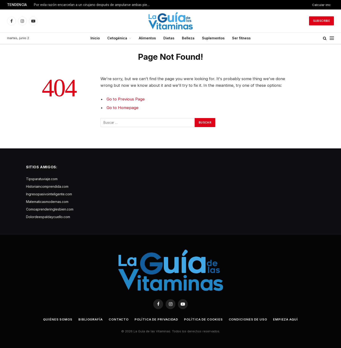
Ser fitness (241, 38)
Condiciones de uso (248, 319)
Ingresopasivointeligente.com (49, 194)
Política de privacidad (156, 319)
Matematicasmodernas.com (47, 202)
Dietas (168, 38)
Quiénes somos (57, 319)
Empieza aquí (285, 319)
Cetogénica (117, 38)
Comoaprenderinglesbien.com (49, 209)
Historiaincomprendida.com (47, 186)
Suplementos (213, 38)
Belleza (188, 38)
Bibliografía (90, 319)
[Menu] (332, 38)
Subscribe (321, 21)
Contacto (119, 319)
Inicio (95, 38)
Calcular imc (321, 5)
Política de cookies (203, 319)
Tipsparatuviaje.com (42, 179)
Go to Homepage (123, 107)
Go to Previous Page (126, 99)
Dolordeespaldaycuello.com (48, 217)
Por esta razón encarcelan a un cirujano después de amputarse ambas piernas (93, 5)
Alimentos (147, 38)
